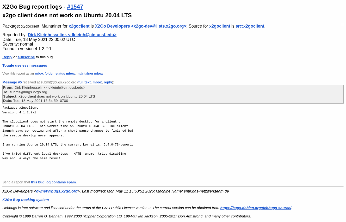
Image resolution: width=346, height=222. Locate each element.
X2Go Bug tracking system (25, 200)
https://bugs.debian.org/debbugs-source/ (255, 208)
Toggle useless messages (24, 65)
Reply (7, 57)
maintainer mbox (90, 73)
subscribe (26, 57)
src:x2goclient (249, 26)
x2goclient (30, 26)
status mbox (65, 73)
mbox (97, 82)
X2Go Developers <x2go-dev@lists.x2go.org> (140, 26)
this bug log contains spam (53, 182)
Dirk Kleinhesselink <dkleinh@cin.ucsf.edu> (72, 34)
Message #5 (12, 82)
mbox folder (44, 73)
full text (84, 82)
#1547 (75, 6)
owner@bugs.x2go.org (57, 191)
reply (108, 82)
